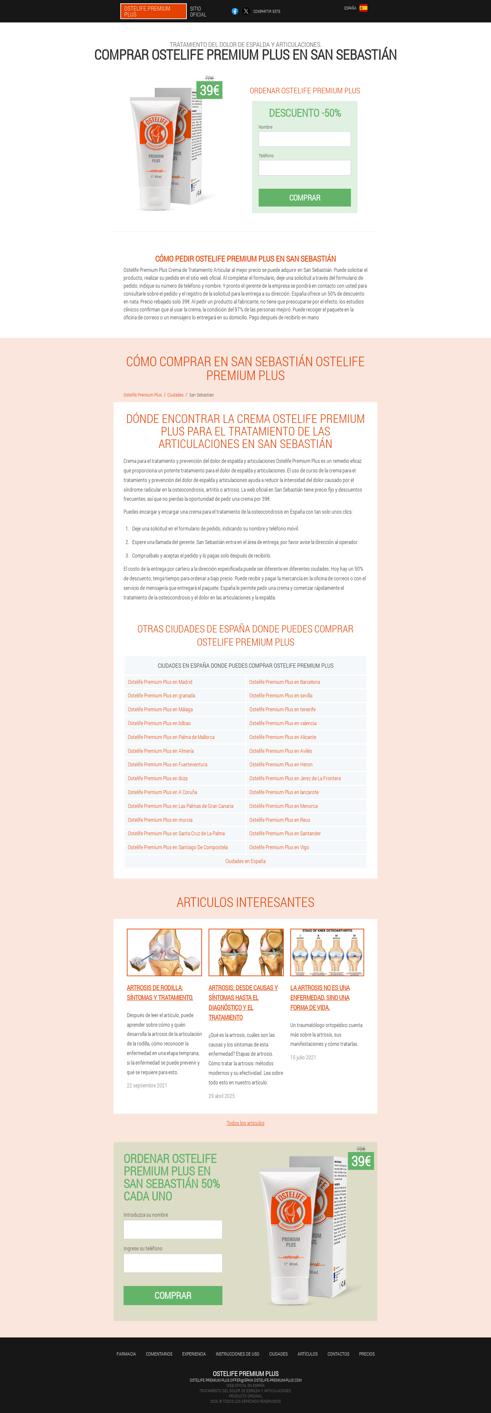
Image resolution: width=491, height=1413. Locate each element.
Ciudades (278, 1354)
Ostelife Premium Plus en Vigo (279, 847)
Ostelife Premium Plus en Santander (285, 833)
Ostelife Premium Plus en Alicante (282, 736)
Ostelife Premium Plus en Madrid (160, 681)
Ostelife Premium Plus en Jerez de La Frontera (295, 778)
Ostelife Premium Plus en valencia (282, 723)
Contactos (338, 1354)
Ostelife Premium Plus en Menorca (283, 805)
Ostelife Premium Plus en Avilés (280, 750)
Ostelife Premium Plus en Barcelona (284, 681)
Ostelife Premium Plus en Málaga (160, 709)
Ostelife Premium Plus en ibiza (158, 778)
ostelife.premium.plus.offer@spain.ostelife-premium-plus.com (246, 1380)
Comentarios (159, 1354)
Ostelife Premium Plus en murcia (160, 819)
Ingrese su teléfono (143, 1248)
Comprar (304, 197)
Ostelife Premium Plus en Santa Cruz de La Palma (176, 833)
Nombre (266, 127)
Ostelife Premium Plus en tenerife (282, 709)
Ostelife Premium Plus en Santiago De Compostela (178, 847)
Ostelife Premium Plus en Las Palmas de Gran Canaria (180, 805)
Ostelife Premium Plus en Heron (281, 764)
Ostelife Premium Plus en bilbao (159, 723)
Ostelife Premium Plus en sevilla (280, 695)
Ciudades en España (245, 860)
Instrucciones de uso (237, 1354)
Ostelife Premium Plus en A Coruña (162, 791)
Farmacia (126, 1354)
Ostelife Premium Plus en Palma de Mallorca (171, 736)
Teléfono (266, 155)
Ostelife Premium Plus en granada (161, 695)
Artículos (308, 1354)
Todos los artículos (246, 1122)
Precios (367, 1354)
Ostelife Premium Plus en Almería (161, 750)
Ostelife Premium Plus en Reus (279, 819)
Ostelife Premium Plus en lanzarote (284, 791)
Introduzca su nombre (146, 1214)
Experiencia (194, 1354)
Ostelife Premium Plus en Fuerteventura (167, 764)
